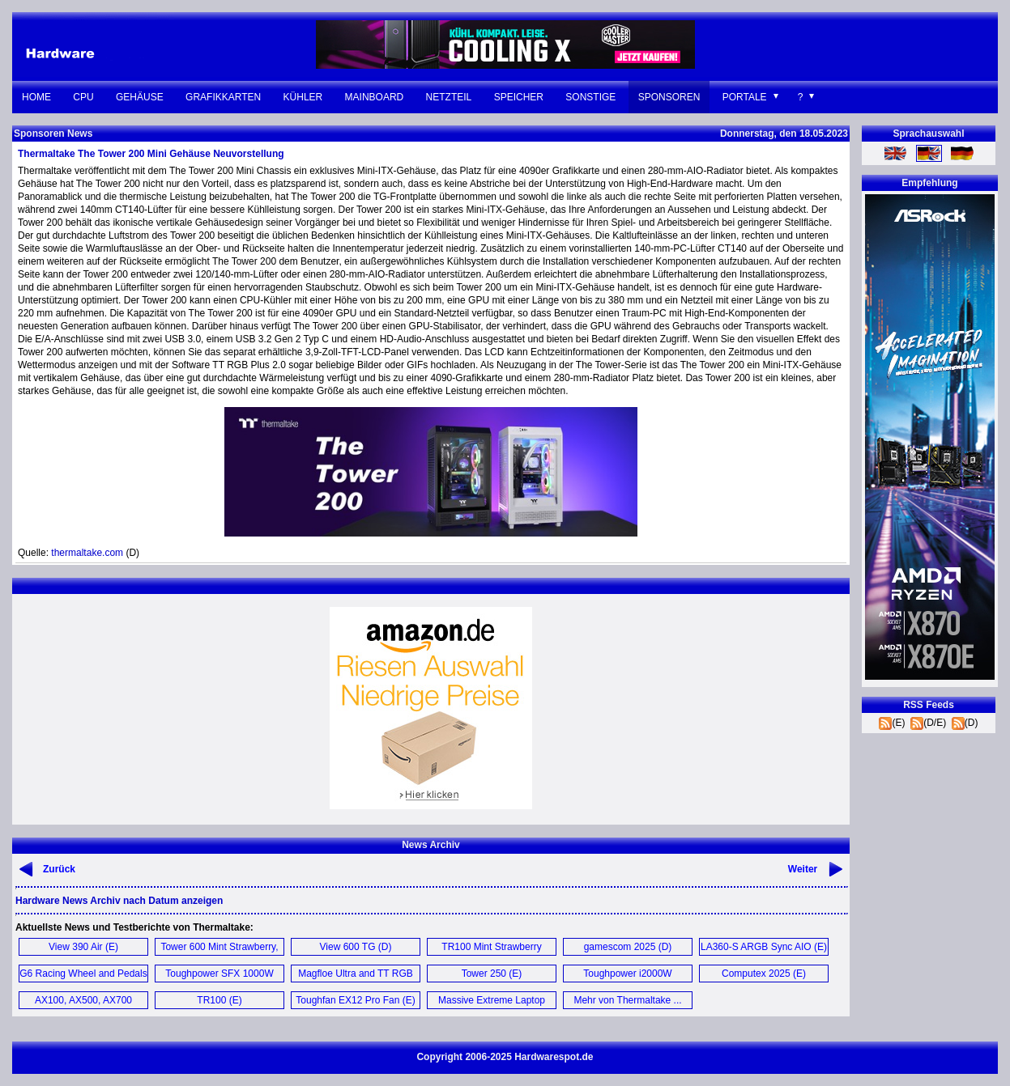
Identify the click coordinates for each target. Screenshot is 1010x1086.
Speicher (518, 97)
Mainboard (374, 97)
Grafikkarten (223, 97)
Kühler (303, 97)
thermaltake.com (87, 552)
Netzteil (449, 97)
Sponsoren (669, 97)
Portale (744, 97)
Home (36, 97)
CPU (83, 97)
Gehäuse (140, 97)
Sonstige (590, 97)
